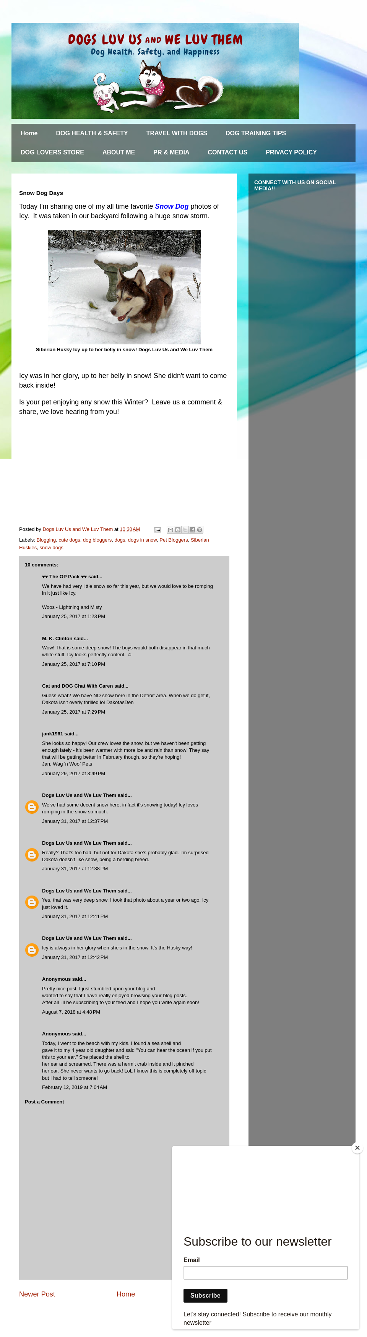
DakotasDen (120, 702)
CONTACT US (228, 152)
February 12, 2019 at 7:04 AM (74, 1087)
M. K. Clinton (57, 638)
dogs (119, 540)
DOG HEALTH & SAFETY (92, 133)
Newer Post (37, 1294)
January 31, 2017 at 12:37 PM (75, 821)
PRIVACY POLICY (291, 152)
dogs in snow (142, 540)
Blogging (46, 540)
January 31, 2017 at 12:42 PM (75, 957)
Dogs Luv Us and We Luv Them (79, 795)
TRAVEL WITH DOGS (176, 133)
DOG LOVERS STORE (52, 152)
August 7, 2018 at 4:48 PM (71, 1012)
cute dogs (69, 540)
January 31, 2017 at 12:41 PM (75, 916)
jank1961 (52, 734)
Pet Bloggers (173, 540)
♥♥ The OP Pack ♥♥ (64, 576)
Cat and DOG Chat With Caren (77, 686)
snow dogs (51, 547)
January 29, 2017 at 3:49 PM (73, 773)
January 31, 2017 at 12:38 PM (75, 868)
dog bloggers (97, 540)
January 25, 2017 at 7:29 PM (73, 712)
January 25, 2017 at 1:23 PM (73, 616)
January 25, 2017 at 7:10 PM (73, 664)
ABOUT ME (118, 152)
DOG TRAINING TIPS (256, 133)
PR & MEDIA (171, 152)
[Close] (357, 1148)
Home (29, 133)
